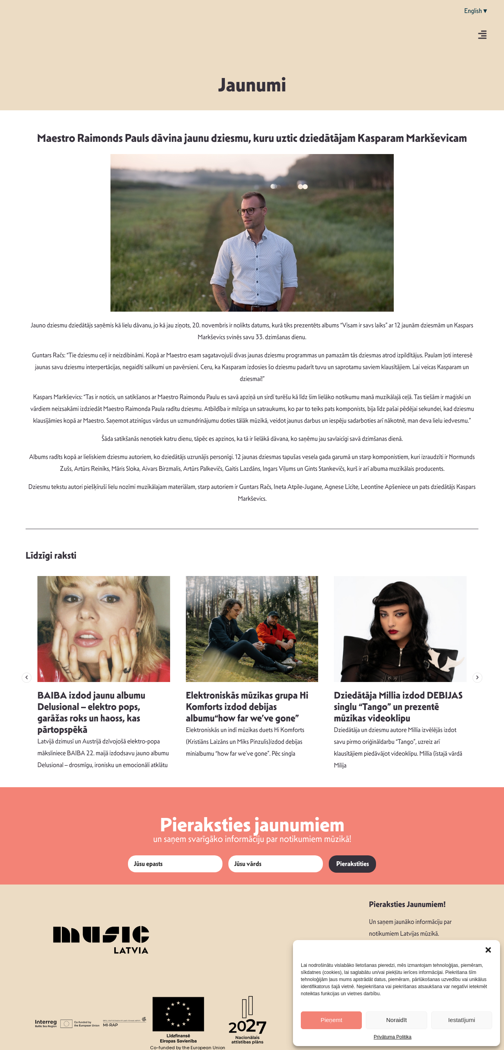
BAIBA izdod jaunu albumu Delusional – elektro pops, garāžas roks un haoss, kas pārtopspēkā (91, 712)
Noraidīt (396, 1020)
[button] (488, 950)
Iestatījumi (461, 1020)
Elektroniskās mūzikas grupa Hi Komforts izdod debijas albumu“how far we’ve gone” (247, 706)
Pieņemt (331, 1020)
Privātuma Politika (392, 1037)
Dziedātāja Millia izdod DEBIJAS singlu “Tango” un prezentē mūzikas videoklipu (398, 706)
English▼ (476, 11)
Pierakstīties (352, 864)
